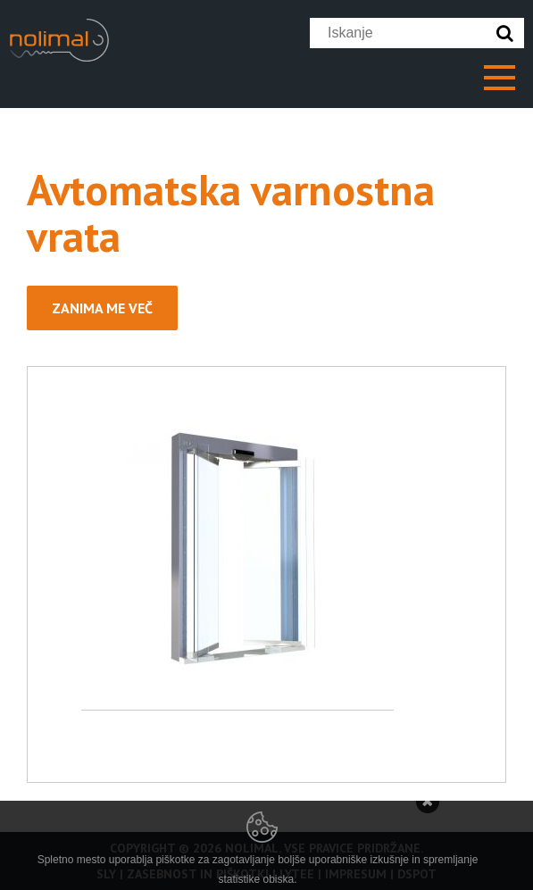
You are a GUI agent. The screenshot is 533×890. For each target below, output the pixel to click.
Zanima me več (102, 308)
